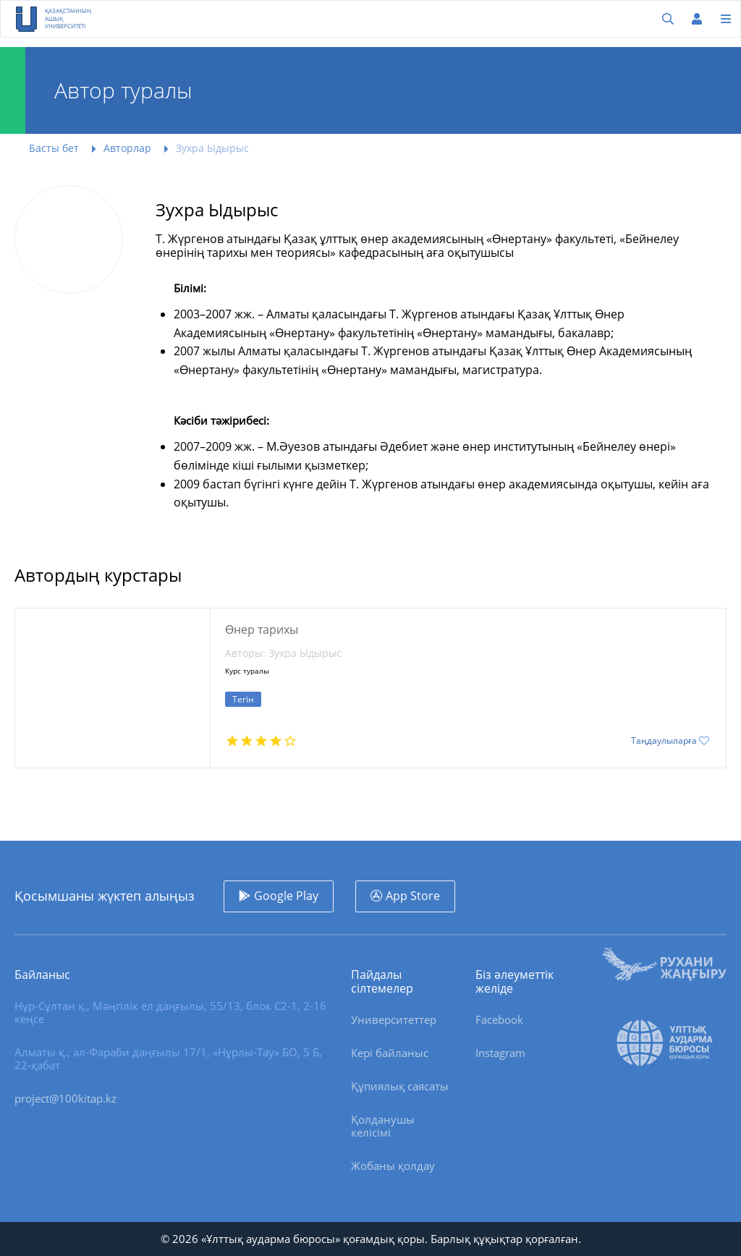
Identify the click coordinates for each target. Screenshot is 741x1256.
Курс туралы (247, 671)
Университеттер (393, 1019)
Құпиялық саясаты (400, 1086)
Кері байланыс (389, 1052)
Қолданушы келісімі (383, 1126)
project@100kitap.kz (65, 1098)
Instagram (500, 1052)
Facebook (499, 1019)
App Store (413, 896)
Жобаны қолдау (393, 1165)
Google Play (286, 896)
